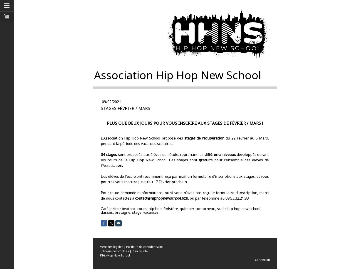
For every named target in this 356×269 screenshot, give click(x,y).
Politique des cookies (114, 251)
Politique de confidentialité (144, 247)
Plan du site (140, 251)
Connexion (262, 260)
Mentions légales (111, 247)
